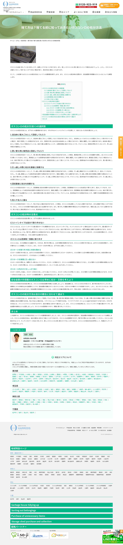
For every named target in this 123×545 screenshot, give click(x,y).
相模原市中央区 (90, 475)
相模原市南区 (100, 475)
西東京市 (52, 381)
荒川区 (26, 376)
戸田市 (33, 391)
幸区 (44, 402)
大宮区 (34, 389)
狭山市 (90, 391)
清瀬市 (89, 379)
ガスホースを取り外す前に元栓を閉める (60, 108)
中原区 (50, 402)
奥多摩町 (60, 381)
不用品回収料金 (35, 12)
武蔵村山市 (15, 381)
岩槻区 (74, 389)
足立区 (45, 376)
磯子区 (59, 400)
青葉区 (19, 402)
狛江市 (75, 379)
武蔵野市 (79, 376)
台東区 (52, 374)
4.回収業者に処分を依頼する (54, 97)
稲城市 (30, 381)
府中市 (99, 376)
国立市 (63, 379)
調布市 (14, 379)
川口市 (51, 391)
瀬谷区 (100, 400)
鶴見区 (21, 400)
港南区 (84, 400)
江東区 (71, 374)
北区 (20, 376)
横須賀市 (15, 404)
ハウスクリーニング (108, 428)
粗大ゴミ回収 (76, 428)
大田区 (84, 374)
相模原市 (82, 402)
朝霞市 (27, 391)
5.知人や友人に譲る (51, 99)
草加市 (57, 391)
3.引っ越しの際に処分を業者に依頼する (57, 95)
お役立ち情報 (111, 12)
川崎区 (38, 402)
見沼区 (40, 389)
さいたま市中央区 (57, 485)
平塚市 (22, 404)
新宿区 (40, 374)
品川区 (78, 374)
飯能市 (76, 391)
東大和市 (82, 379)
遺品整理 (93, 428)
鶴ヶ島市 (88, 389)
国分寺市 (56, 379)
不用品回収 (69, 428)
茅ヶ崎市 (35, 404)
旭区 (89, 400)
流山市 (26, 413)
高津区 (56, 402)
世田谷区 (91, 374)
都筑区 (26, 402)
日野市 (41, 379)
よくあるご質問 (81, 12)
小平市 (35, 379)
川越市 (81, 389)
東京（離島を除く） (17, 453)
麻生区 (75, 402)
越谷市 (64, 391)
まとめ (44, 119)
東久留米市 (97, 379)
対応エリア (64, 12)
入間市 (97, 391)
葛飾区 (51, 376)
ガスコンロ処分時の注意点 (50, 101)
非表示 (63, 84)
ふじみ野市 (96, 389)
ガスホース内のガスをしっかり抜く (59, 112)
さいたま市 (15, 389)
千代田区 (21, 374)
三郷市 (70, 391)
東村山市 (48, 379)
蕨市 (45, 391)
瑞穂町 (67, 381)
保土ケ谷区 (51, 400)
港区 (34, 374)
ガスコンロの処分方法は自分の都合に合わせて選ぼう (59, 117)
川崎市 (32, 402)
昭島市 (106, 376)
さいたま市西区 (23, 485)
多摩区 (62, 402)
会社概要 (96, 12)
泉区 (13, 402)
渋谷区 (98, 374)
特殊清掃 (99, 428)
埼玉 (11, 482)
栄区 (105, 400)
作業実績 (50, 12)
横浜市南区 (42, 472)
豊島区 (14, 376)
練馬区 (38, 376)
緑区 (68, 389)
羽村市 (36, 381)
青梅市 (93, 376)
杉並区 (104, 374)
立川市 (73, 376)
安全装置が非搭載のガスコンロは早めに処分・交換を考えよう (61, 114)
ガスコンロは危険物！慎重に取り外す (57, 106)
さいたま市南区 (79, 485)
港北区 (71, 400)
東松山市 (83, 391)
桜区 (52, 389)
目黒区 (14, 374)
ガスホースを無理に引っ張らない (58, 110)
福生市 (69, 379)
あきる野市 (43, 381)
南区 (63, 389)
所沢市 (104, 389)
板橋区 (32, 376)
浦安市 (32, 413)
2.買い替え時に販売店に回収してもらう (57, 93)
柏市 (20, 413)
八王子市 (65, 376)
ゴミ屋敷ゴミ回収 (85, 428)
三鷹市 (87, 376)
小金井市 (27, 379)
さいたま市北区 (33, 485)
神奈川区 (27, 400)
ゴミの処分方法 (102, 430)
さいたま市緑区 (90, 485)
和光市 (40, 391)
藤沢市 (28, 404)
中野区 (65, 374)
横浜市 (14, 400)
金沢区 (65, 400)
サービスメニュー (15, 12)
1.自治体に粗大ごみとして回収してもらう (58, 90)
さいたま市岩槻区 (101, 485)
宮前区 (69, 402)
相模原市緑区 (79, 475)
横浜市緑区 (94, 472)
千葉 (11, 495)
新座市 (21, 391)
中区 (39, 400)
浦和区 (58, 389)
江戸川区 (58, 376)
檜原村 (81, 381)
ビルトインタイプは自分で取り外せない (57, 103)
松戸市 (14, 413)
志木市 (14, 391)
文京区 (46, 374)
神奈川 (12, 469)
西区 (23, 389)
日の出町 (74, 381)
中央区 (28, 374)
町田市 (21, 379)
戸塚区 (78, 400)
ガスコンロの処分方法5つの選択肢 (53, 88)
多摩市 (23, 381)
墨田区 (59, 374)
